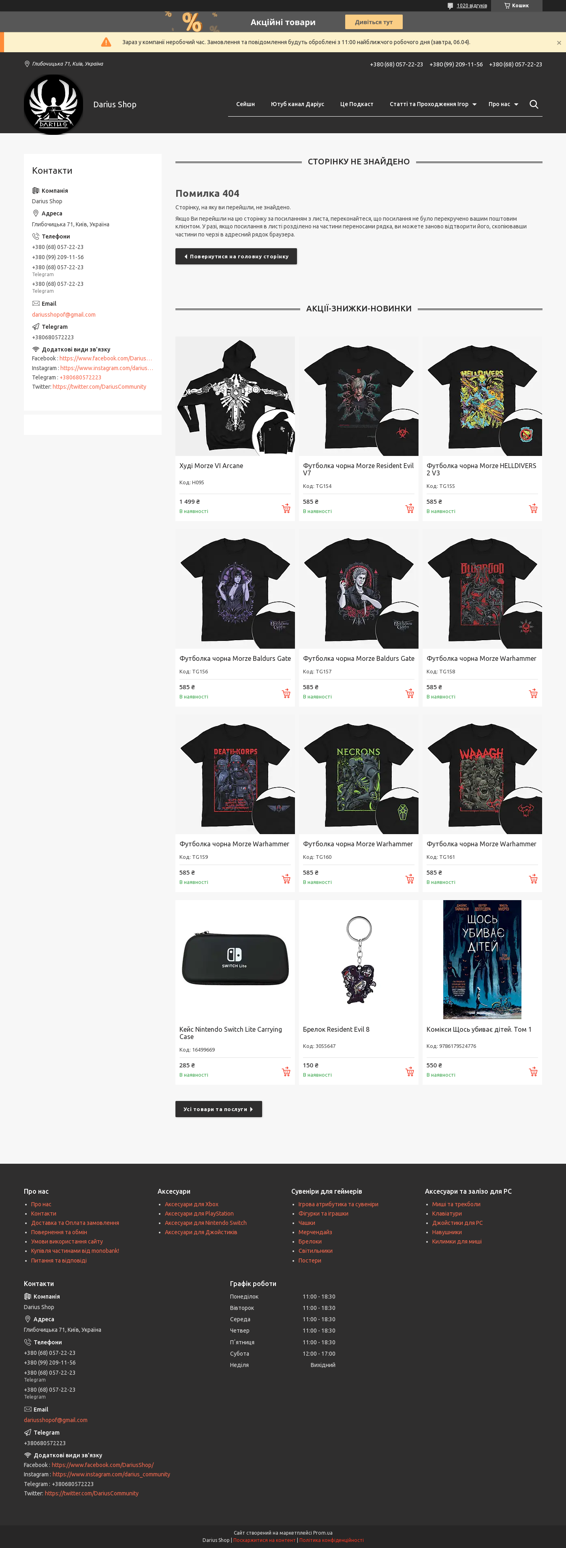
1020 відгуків (472, 5)
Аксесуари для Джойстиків (201, 1232)
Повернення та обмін (59, 1232)
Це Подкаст (357, 104)
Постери (310, 1260)
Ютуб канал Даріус (297, 104)
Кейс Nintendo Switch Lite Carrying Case (230, 1033)
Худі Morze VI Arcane (211, 465)
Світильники (316, 1251)
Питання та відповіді (59, 1260)
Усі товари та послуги (216, 1109)
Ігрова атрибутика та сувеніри (338, 1204)
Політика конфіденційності (331, 1540)
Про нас (499, 104)
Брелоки (310, 1241)
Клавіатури (447, 1213)
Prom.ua (323, 1532)
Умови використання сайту (67, 1241)
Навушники (447, 1232)
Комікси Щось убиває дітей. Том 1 (479, 1029)
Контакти (43, 1213)
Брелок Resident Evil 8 (336, 1029)
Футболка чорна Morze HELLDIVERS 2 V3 (481, 469)
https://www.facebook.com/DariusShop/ (110, 358)
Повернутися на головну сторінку (239, 256)
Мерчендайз (315, 1232)
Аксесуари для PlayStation (199, 1213)
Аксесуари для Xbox (191, 1204)
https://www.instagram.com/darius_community (119, 368)
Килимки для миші (457, 1241)
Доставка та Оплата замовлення (75, 1223)
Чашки (307, 1223)
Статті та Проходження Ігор (429, 104)
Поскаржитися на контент (264, 1540)
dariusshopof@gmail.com (64, 314)
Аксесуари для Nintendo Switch (206, 1223)
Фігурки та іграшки (323, 1213)
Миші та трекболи (456, 1204)
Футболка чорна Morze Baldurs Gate (235, 658)
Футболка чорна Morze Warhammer (481, 658)
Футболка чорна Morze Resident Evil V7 (358, 469)
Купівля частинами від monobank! (75, 1251)
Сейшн (245, 104)
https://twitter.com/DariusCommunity (99, 386)
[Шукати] (532, 104)
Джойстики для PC (457, 1223)
